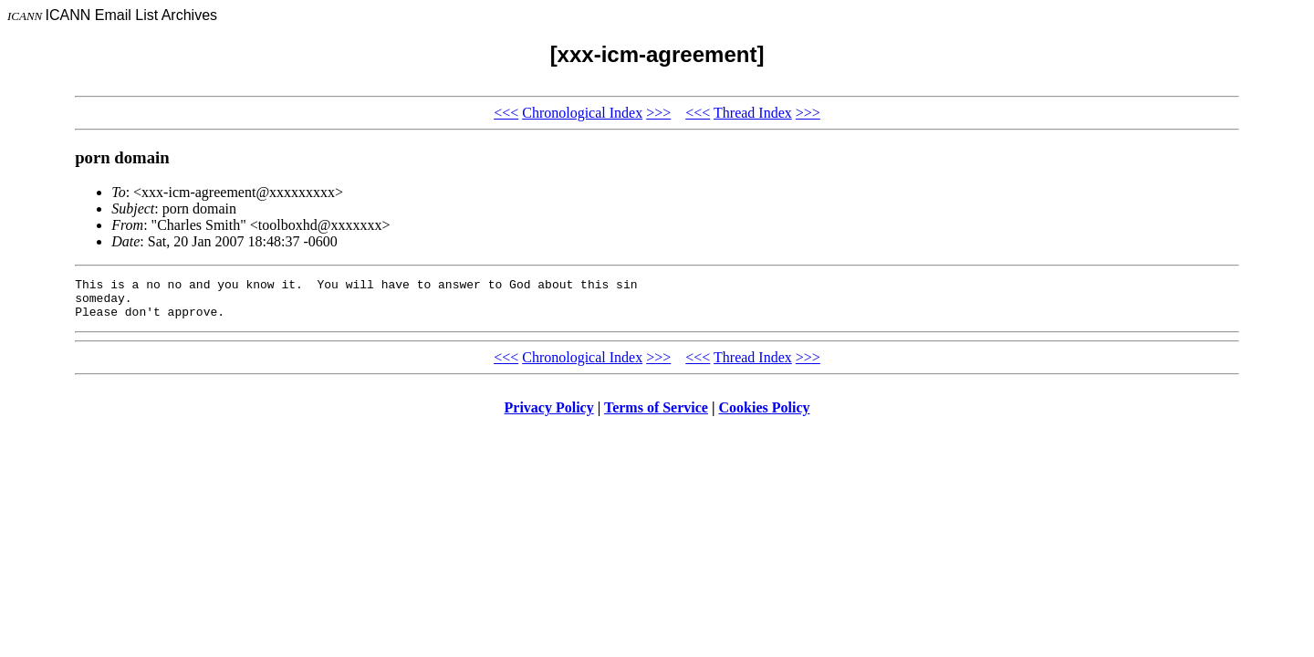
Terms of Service (656, 415)
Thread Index (753, 112)
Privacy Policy (549, 415)
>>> (658, 112)
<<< (506, 112)
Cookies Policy (764, 415)
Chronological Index (582, 112)
